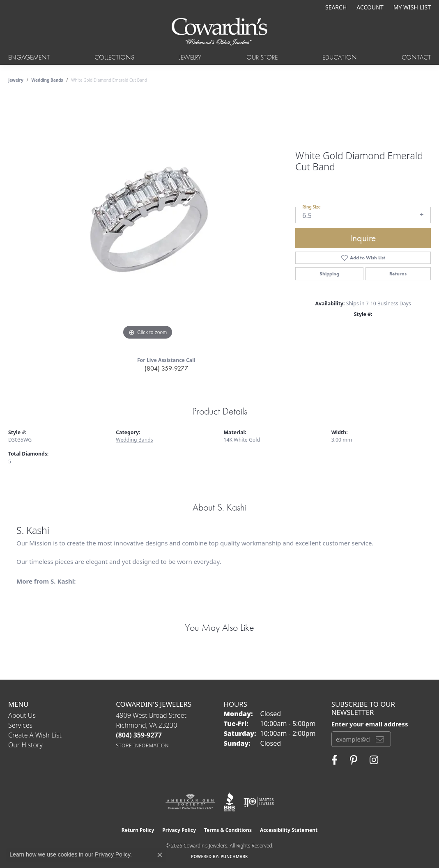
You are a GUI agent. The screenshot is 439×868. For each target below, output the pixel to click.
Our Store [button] (262, 57)
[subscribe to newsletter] (380, 739)
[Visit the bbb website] (229, 802)
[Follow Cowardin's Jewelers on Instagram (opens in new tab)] (373, 760)
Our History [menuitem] (25, 744)
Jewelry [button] (190, 57)
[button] (335, 7)
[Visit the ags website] (190, 802)
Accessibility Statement (288, 830)
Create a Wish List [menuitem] (35, 735)
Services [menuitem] (20, 725)
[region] (148, 219)
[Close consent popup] (159, 854)
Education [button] (339, 57)
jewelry (15, 80)
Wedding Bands (47, 80)
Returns (398, 273)
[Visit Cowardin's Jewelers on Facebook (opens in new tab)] (334, 760)
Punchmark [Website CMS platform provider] (234, 856)
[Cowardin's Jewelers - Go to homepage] (220, 32)
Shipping (329, 273)
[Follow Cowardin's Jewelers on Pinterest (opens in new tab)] (353, 760)
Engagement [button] (29, 57)
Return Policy (138, 830)
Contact (416, 57)
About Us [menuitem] (22, 715)
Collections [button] (114, 57)
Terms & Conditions (228, 830)
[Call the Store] (139, 735)
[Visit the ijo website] (259, 802)
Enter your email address (369, 724)
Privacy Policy (179, 830)
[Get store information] (142, 745)
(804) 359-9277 (166, 368)
